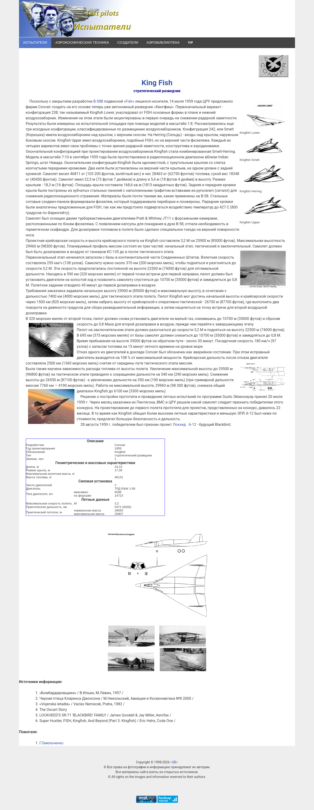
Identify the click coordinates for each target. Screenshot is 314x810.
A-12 (192, 424)
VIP (190, 42)
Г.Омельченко (51, 743)
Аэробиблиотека (163, 42)
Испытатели (35, 42)
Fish (128, 101)
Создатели (127, 42)
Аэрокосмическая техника (82, 42)
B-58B (98, 101)
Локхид (179, 424)
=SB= (174, 762)
